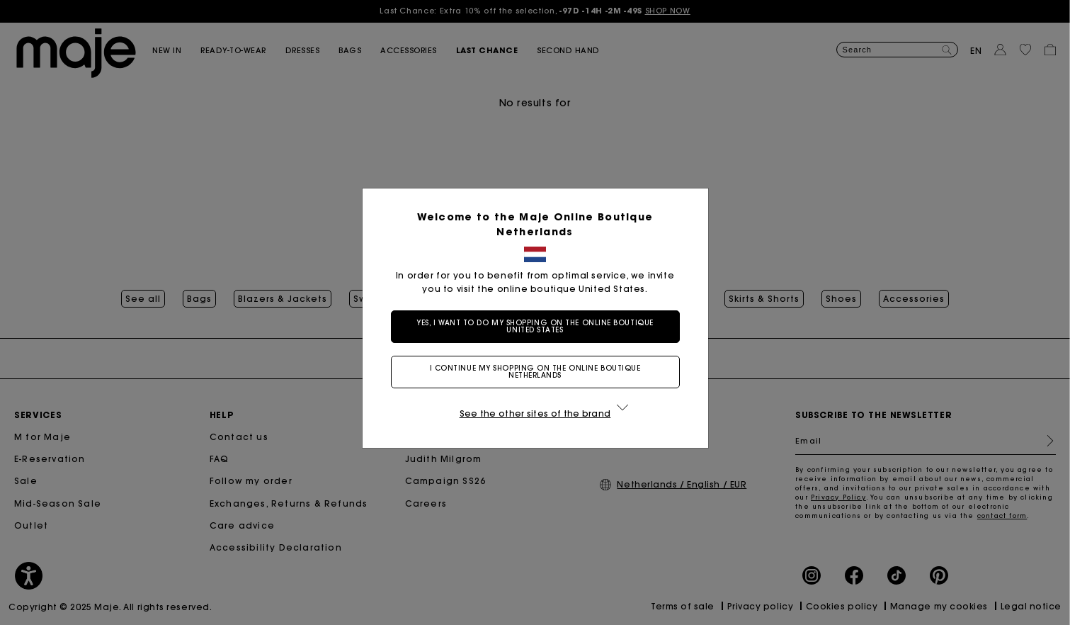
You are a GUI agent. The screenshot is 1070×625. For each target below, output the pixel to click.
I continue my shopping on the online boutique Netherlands (535, 372)
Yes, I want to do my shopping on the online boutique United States (535, 326)
